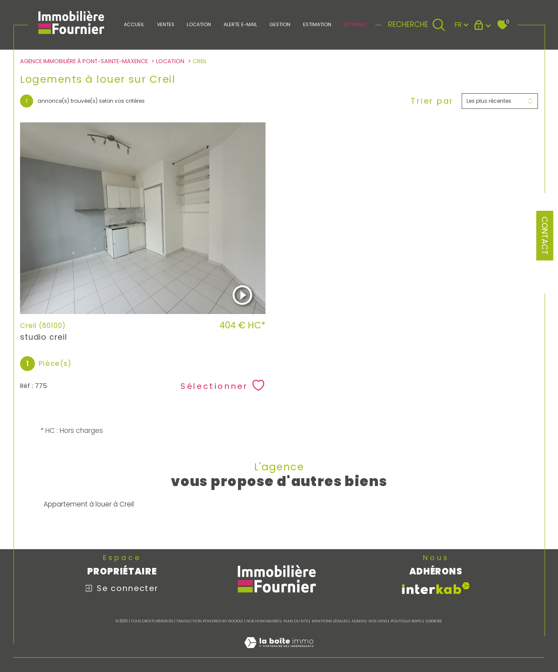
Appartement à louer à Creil (89, 504)
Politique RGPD (406, 621)
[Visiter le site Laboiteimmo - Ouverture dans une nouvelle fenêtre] (279, 652)
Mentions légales (329, 621)
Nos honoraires (262, 621)
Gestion (279, 24)
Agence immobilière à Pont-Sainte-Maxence (84, 61)
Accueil (134, 24)
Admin (358, 621)
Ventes (165, 24)
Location (170, 61)
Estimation (317, 24)
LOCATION (199, 24)
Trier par (432, 101)
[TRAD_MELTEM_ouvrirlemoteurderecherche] (416, 24)
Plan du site (295, 621)
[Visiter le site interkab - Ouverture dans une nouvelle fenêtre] (436, 588)
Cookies (433, 621)
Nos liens (377, 621)
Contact (544, 235)
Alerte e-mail (240, 24)
